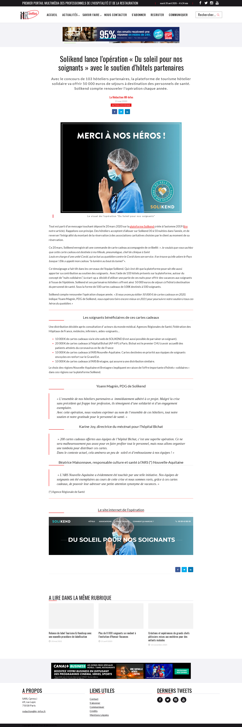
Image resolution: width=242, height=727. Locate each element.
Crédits (94, 711)
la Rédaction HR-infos (121, 97)
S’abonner (139, 15)
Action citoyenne (121, 105)
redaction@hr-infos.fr (34, 711)
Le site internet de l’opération (121, 510)
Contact (94, 698)
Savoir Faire (90, 15)
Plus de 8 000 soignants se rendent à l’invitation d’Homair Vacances (117, 635)
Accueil (52, 15)
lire (186, 226)
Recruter (157, 15)
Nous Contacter (115, 15)
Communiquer (178, 15)
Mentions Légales (99, 715)
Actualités (70, 15)
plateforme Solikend (142, 226)
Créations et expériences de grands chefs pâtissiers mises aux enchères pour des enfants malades (169, 636)
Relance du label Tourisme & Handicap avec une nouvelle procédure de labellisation (70, 635)
